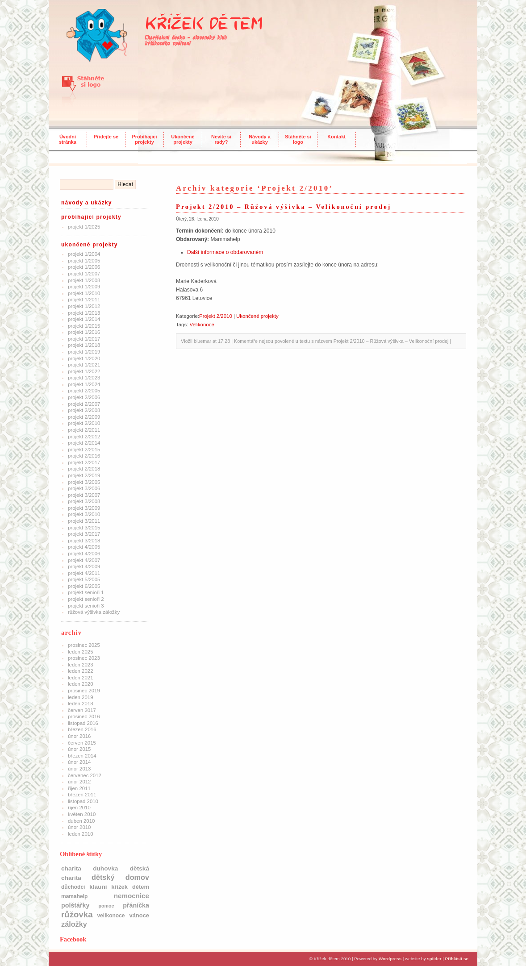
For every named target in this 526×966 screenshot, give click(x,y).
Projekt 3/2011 (84, 521)
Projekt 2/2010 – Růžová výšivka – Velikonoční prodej (283, 206)
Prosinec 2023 (84, 658)
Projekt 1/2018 (84, 345)
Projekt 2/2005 (84, 390)
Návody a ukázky (260, 139)
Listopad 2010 (83, 801)
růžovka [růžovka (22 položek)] (77, 914)
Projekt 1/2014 (84, 319)
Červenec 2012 (84, 775)
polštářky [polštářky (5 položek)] (75, 905)
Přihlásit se (456, 958)
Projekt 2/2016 (84, 455)
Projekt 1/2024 (84, 384)
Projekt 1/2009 (84, 286)
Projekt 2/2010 (84, 423)
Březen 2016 (82, 729)
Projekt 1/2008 (84, 280)
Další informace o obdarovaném (225, 252)
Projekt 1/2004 (84, 254)
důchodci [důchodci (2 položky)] (73, 887)
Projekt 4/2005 (84, 547)
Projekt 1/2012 (84, 306)
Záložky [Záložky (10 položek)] (74, 924)
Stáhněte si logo (298, 139)
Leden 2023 (80, 664)
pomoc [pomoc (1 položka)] (106, 905)
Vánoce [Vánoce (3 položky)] (139, 915)
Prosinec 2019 (84, 690)
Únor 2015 (79, 749)
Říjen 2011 (79, 788)
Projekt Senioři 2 (86, 599)
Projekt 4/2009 (84, 566)
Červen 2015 (82, 742)
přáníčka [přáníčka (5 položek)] (136, 905)
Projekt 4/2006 (84, 553)
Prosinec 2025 (84, 645)
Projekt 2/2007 (84, 404)
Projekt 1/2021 (84, 364)
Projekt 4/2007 (84, 560)
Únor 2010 (79, 827)
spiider (434, 958)
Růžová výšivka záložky (94, 612)
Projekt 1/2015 (84, 326)
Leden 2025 (80, 651)
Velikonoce (201, 324)
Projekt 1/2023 (84, 377)
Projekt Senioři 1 (86, 592)
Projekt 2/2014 (84, 443)
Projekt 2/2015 (84, 449)
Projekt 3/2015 (84, 527)
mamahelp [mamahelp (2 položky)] (74, 896)
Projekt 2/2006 (84, 397)
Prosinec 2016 (84, 716)
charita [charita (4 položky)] (71, 868)
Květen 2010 (82, 814)
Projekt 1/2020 (84, 358)
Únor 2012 (79, 781)
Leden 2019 (80, 697)
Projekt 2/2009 (84, 417)
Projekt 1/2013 (84, 313)
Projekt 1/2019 (84, 351)
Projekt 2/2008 (84, 410)
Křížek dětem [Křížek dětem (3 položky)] (130, 886)
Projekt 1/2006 (84, 267)
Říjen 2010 (79, 807)
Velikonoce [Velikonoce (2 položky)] (111, 915)
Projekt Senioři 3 (86, 605)
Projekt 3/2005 (84, 482)
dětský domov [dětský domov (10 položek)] (120, 877)
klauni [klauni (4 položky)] (98, 886)
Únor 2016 (79, 736)
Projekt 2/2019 (84, 475)
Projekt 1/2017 (84, 338)
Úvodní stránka (67, 139)
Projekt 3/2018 (84, 540)
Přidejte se (106, 136)
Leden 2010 (80, 834)
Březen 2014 (82, 755)
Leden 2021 (80, 677)
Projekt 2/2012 (84, 436)
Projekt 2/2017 (84, 462)
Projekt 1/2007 (84, 273)
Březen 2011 (82, 794)
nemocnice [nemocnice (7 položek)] (131, 895)
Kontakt (336, 136)
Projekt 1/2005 (84, 260)
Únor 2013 (79, 768)
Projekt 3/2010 (84, 514)
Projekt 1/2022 (84, 371)
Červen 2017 (82, 710)
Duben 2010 (81, 821)
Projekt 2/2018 (84, 468)
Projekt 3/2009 (84, 508)
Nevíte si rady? (221, 139)
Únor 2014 (79, 762)
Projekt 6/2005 (84, 586)
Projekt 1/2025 (84, 226)
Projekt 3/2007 (84, 495)
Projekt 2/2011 (84, 430)
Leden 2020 (80, 684)
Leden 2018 (80, 703)
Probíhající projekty (91, 217)
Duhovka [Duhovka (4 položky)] (105, 868)
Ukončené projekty (182, 139)
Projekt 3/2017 (84, 534)
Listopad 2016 (83, 723)
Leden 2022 (80, 671)
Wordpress (390, 958)
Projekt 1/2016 (84, 332)
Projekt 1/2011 (84, 299)
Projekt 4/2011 (84, 573)
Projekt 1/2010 (84, 293)
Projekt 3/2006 (84, 488)
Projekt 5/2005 (84, 579)
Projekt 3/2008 (84, 501)
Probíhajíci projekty (144, 139)
